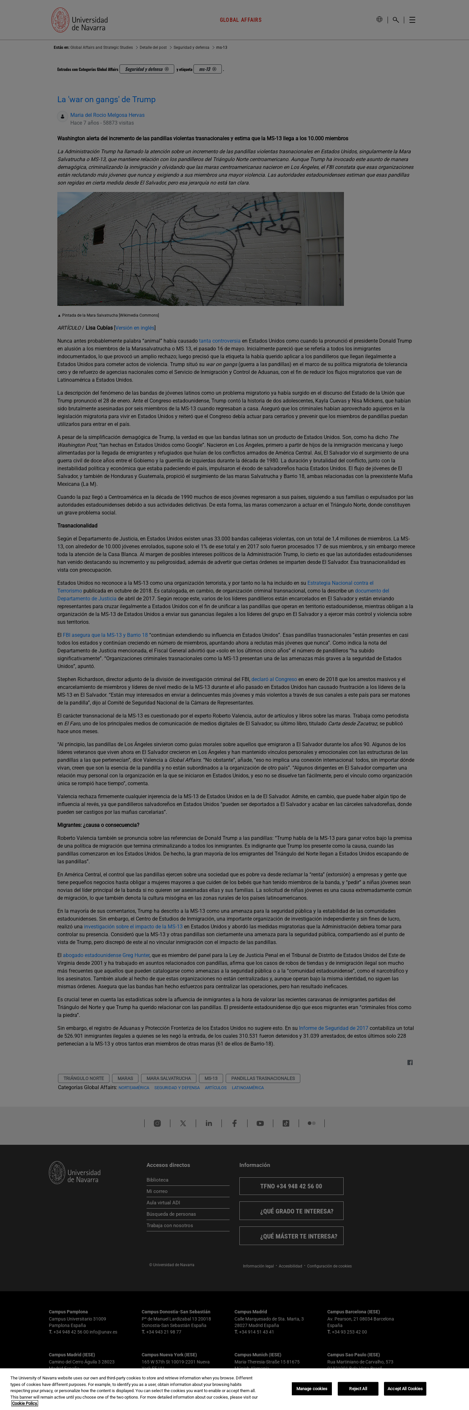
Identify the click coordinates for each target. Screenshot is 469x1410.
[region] (234, 1389)
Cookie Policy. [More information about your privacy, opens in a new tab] (24, 1403)
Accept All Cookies (405, 1388)
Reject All (358, 1388)
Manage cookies (312, 1388)
